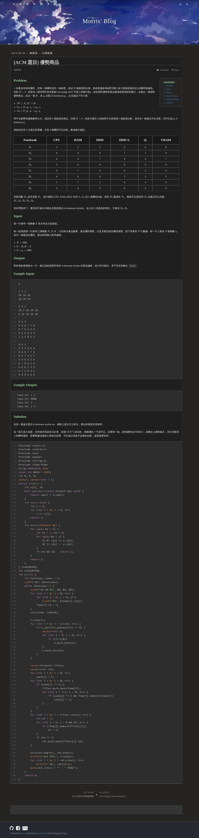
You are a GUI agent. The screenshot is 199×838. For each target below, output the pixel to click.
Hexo (23, 833)
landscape (42, 833)
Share (177, 70)
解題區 (34, 53)
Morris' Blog (99, 21)
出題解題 (47, 53)
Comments (164, 70)
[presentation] (75, 88)
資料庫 (18, 70)
